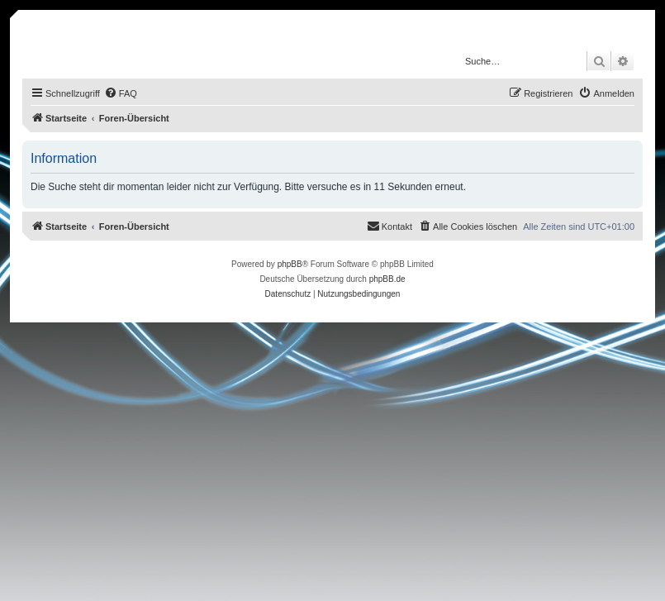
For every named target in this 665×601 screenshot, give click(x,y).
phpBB (290, 264)
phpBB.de (387, 279)
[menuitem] (120, 93)
